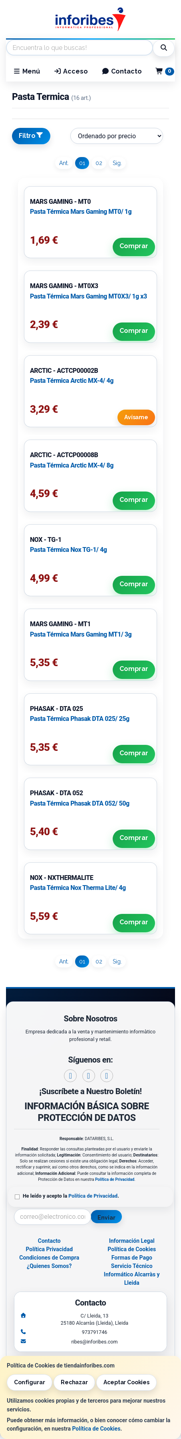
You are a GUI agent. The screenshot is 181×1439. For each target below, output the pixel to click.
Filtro (31, 135)
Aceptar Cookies (126, 1382)
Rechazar (74, 1382)
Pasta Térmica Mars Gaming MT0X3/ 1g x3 (88, 296)
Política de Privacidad (114, 1179)
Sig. (117, 163)
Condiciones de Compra (49, 1257)
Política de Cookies (96, 1428)
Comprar (133, 246)
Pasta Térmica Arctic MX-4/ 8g (71, 465)
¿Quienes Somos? (49, 1266)
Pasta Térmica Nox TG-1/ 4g (68, 549)
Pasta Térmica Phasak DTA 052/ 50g (79, 803)
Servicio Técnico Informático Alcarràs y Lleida (132, 1274)
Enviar (106, 1217)
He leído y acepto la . (71, 1196)
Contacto (121, 71)
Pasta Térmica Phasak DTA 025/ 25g (79, 718)
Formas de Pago (131, 1257)
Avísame (136, 417)
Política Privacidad (49, 1249)
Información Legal (132, 1241)
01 (82, 163)
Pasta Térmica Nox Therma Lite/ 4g (78, 888)
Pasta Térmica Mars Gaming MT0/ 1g (80, 211)
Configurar (29, 1382)
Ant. (64, 163)
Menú (26, 71)
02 (98, 163)
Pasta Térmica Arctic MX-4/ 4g (71, 380)
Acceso (71, 71)
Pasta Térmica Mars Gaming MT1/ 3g (80, 634)
